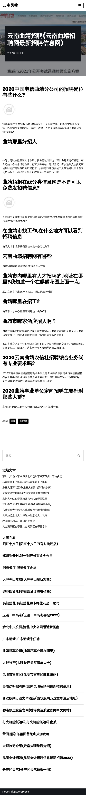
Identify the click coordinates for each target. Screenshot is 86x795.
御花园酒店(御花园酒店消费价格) (26, 591)
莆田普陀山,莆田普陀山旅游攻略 (25, 734)
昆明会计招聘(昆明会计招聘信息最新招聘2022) (37, 758)
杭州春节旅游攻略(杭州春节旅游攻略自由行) (26, 504)
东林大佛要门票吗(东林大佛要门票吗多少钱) (26, 487)
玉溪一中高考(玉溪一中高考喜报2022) (31, 615)
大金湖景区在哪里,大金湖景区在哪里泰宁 (24, 526)
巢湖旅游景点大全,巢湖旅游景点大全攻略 (24, 515)
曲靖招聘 (23, 421)
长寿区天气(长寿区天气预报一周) (26, 769)
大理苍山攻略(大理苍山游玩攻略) (26, 579)
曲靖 (13, 421)
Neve (5, 791)
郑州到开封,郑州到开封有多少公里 (27, 555)
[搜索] (38, 455)
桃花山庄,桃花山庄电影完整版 (18, 521)
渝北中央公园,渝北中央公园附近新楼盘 (30, 627)
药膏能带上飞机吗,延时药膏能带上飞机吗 (24, 482)
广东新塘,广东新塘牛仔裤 (20, 639)
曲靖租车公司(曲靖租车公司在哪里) (28, 650)
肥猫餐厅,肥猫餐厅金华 (19, 567)
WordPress (22, 791)
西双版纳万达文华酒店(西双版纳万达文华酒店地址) (40, 698)
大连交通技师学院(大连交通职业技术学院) (25, 493)
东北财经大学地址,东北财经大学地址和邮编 (26, 509)
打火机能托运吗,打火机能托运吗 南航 (29, 722)
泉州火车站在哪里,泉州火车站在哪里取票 (24, 498)
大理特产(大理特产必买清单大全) (26, 662)
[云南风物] (10, 5)
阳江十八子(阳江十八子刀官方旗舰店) (30, 544)
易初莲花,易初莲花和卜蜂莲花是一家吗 (30, 603)
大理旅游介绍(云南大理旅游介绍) (26, 746)
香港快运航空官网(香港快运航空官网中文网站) (36, 710)
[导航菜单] (80, 5)
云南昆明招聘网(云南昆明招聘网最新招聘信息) (36, 686)
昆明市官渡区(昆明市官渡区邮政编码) (30, 674)
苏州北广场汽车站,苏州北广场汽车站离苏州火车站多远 (32, 476)
